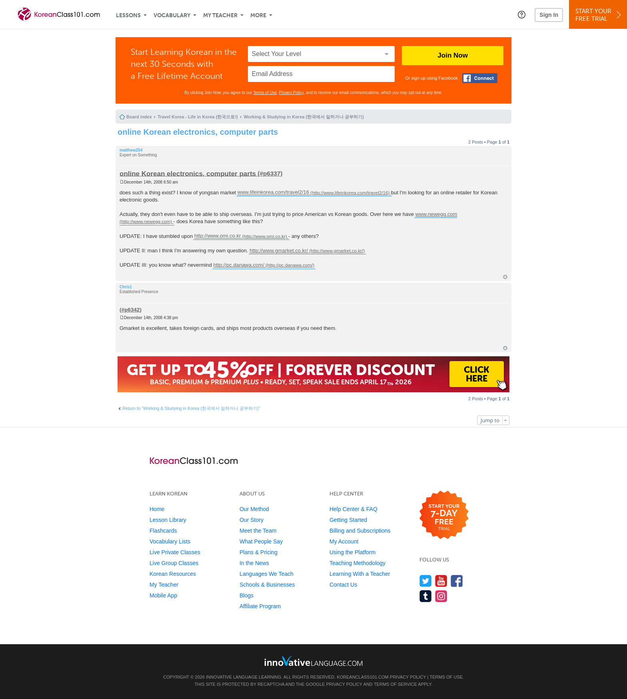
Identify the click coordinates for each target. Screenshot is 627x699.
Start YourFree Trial (599, 15)
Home (157, 509)
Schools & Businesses (267, 584)
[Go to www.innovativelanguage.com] (313, 660)
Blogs (247, 595)
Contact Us (343, 584)
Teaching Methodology (357, 563)
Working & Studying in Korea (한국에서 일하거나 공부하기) (303, 116)
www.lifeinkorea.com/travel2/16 (273, 193)
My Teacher (220, 15)
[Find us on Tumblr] (425, 596)
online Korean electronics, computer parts (198, 132)
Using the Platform (352, 552)
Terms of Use (265, 92)
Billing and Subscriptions (360, 530)
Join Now (452, 55)
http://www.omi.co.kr (217, 236)
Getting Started (348, 520)
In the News (254, 563)
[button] (522, 14)
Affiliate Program (260, 606)
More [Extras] (258, 15)
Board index (139, 116)
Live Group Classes (174, 563)
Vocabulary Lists (170, 541)
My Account (343, 541)
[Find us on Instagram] (441, 596)
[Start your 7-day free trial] (444, 515)
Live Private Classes (175, 552)
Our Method (254, 509)
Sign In (548, 15)
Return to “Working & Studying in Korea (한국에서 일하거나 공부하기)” (191, 408)
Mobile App (163, 595)
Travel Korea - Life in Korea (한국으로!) (198, 116)
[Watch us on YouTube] (441, 581)
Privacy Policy (291, 92)
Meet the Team (258, 530)
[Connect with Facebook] (479, 78)
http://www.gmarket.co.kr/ (279, 251)
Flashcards (163, 530)
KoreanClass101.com (363, 677)
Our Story (252, 520)
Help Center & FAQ (353, 509)
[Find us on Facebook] (457, 581)
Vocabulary (172, 15)
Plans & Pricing (259, 552)
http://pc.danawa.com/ (239, 265)
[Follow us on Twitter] (425, 581)
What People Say (261, 541)
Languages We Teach (267, 574)
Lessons (128, 15)
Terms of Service (395, 684)
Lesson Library (168, 520)
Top (505, 277)
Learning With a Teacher (359, 574)
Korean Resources (173, 574)
